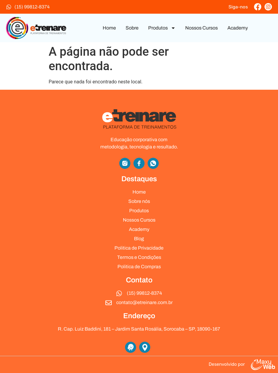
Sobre (132, 27)
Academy (237, 27)
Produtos (162, 28)
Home (109, 27)
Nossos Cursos (201, 27)
